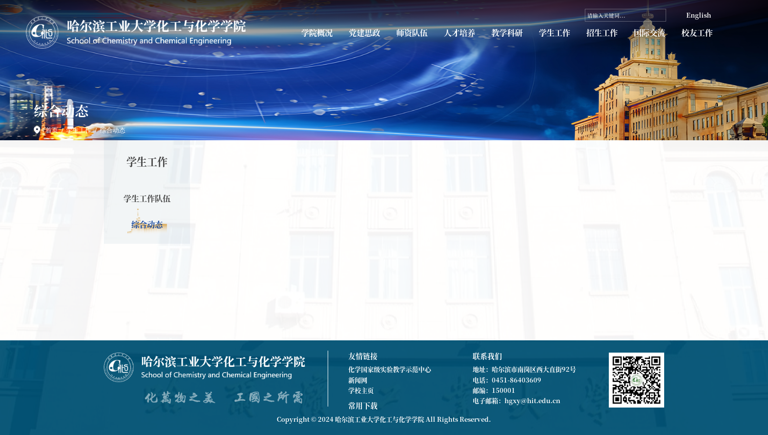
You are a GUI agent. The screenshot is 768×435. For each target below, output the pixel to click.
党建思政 (364, 33)
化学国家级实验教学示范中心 (389, 369)
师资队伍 (412, 33)
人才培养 (459, 33)
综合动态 (112, 130)
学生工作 (554, 33)
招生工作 (602, 33)
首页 (52, 130)
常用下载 (363, 405)
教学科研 (507, 33)
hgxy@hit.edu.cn (532, 400)
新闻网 (357, 379)
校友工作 (697, 33)
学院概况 (317, 33)
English (698, 15)
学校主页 (361, 390)
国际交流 (649, 33)
